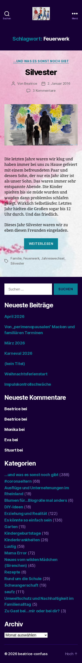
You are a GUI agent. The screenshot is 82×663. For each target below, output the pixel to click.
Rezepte (12, 572)
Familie (16, 258)
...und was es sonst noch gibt (41, 61)
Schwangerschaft (21, 585)
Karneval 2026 (18, 353)
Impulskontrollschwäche (27, 384)
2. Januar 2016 (58, 83)
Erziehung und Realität (25, 513)
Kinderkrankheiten (22, 540)
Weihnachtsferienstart (25, 374)
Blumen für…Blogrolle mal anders (35, 500)
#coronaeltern (18, 481)
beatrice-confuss (33, 654)
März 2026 (14, 343)
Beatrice (30, 83)
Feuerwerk (31, 258)
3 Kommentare (44, 90)
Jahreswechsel (53, 258)
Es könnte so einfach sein (28, 520)
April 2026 (14, 316)
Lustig (10, 546)
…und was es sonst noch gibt (31, 474)
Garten (10, 526)
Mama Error (15, 553)
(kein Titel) (14, 363)
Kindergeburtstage (22, 533)
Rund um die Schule (23, 578)
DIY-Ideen (13, 507)
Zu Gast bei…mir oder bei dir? (32, 611)
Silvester (41, 72)
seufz (9, 592)
